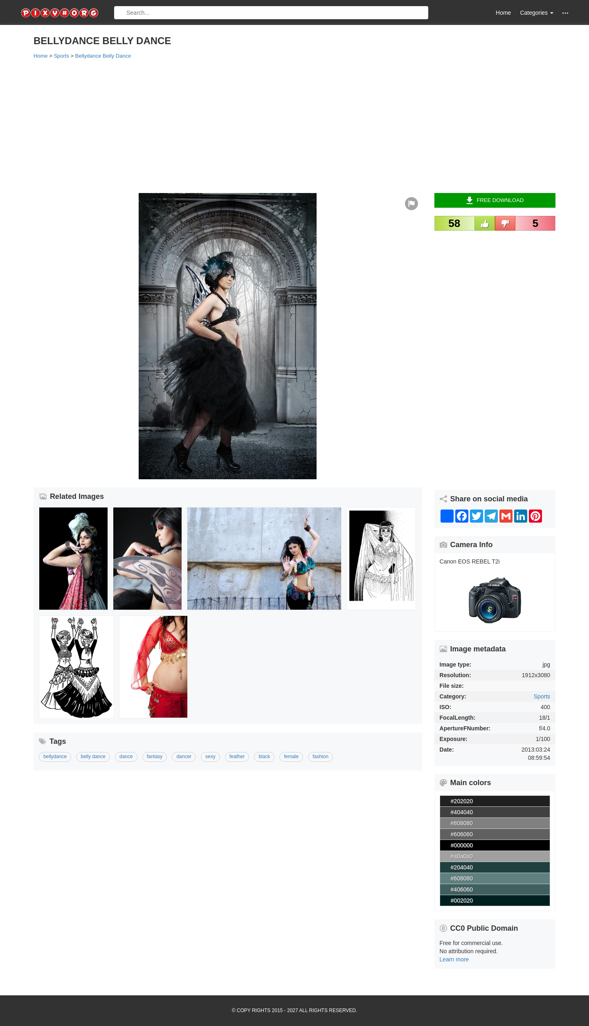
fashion (320, 756)
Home (503, 12)
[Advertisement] (279, 125)
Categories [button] (536, 12)
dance (126, 756)
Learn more (454, 959)
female (291, 756)
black (264, 756)
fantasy (155, 756)
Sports (542, 696)
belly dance (93, 756)
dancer (183, 756)
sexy (210, 756)
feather (237, 756)
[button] (565, 12)
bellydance (55, 756)
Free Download (495, 200)
